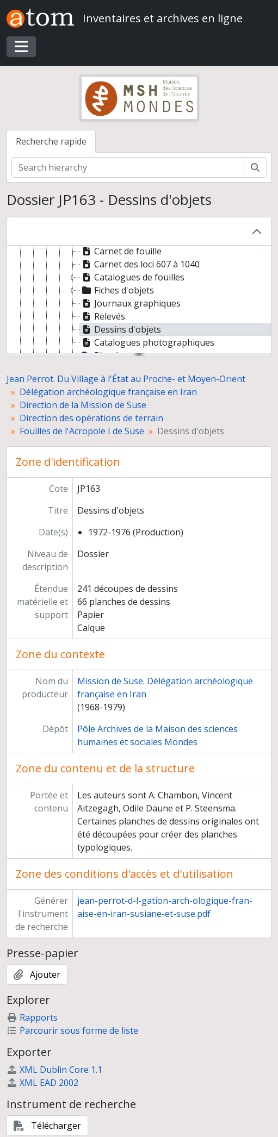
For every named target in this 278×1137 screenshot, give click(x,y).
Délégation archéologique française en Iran (108, 392)
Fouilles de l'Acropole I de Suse (82, 431)
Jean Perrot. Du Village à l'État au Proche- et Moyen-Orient (126, 379)
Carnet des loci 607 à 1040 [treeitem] (140, 264)
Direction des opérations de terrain (91, 418)
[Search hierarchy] (127, 167)
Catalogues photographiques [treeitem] (147, 342)
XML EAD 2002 (42, 1083)
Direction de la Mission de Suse (83, 405)
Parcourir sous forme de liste (72, 1030)
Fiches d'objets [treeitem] (117, 290)
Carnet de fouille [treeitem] (121, 251)
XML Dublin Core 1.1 (54, 1070)
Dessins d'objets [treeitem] (120, 329)
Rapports (32, 1017)
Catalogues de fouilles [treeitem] (132, 277)
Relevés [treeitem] (102, 316)
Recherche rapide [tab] (51, 141)
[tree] (139, 300)
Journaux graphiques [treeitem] (130, 303)
